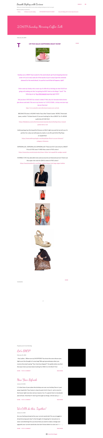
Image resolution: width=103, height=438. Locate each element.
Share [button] (77, 43)
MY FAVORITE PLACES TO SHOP (46, 11)
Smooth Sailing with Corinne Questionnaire (68, 11)
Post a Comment (26, 370)
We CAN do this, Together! (31, 408)
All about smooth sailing (29, 11)
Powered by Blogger (51, 434)
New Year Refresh (27, 380)
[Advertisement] (40, 328)
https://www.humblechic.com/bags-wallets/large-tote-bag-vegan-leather (42, 163)
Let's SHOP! (23, 351)
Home (18, 11)
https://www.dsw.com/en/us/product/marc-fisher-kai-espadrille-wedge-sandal (42, 152)
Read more (60, 370)
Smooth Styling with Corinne (30, 4)
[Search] (80, 4)
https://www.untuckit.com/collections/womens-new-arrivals (42, 108)
